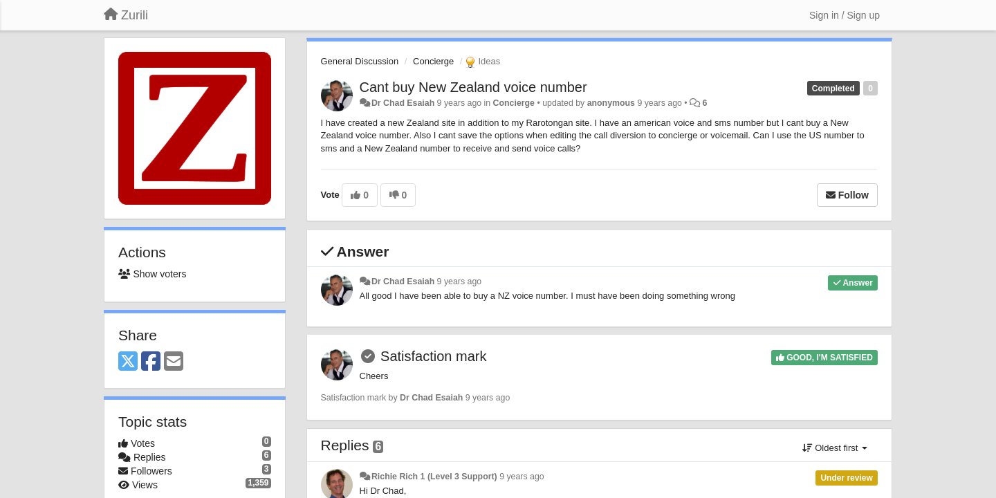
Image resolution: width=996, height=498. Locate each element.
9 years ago (459, 281)
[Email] (173, 362)
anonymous (611, 103)
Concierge (433, 61)
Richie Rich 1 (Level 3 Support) (434, 476)
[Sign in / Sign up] (844, 15)
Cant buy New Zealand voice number (473, 87)
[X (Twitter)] (128, 362)
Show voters (152, 273)
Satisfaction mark (433, 356)
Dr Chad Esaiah (402, 103)
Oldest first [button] (834, 448)
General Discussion (360, 61)
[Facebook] (150, 362)
